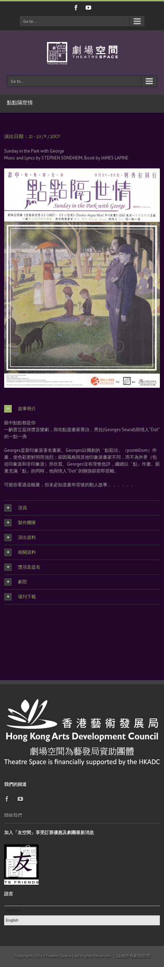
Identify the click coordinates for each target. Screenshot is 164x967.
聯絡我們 (13, 815)
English (12, 920)
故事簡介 (20, 409)
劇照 (15, 582)
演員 (15, 508)
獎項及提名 (22, 567)
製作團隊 (20, 523)
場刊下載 (20, 597)
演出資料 (20, 537)
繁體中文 (13, 910)
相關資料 (20, 552)
